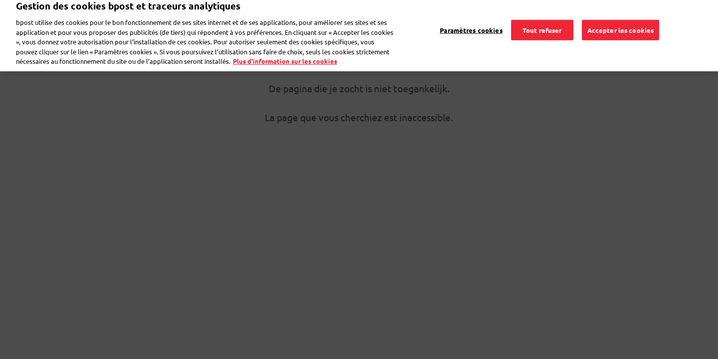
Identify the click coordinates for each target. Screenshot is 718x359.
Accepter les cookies (620, 25)
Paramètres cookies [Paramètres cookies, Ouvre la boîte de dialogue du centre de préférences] (471, 25)
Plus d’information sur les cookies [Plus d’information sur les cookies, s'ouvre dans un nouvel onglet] (285, 56)
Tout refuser (542, 25)
